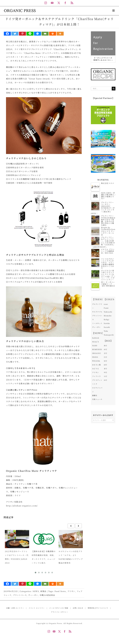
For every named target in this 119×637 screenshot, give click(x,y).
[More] (60, 34)
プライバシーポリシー (59, 612)
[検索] (113, 88)
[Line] (29, 34)
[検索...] (101, 88)
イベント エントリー (37, 608)
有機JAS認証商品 (47, 595)
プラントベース (20, 595)
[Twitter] (14, 34)
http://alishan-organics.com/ (22, 505)
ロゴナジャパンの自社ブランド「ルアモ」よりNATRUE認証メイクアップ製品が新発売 (71, 557)
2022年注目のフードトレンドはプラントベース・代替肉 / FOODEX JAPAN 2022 (17, 557)
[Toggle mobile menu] (113, 10)
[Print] (52, 34)
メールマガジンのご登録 (58, 608)
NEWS (36, 591)
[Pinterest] (22, 34)
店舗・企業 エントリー (15, 608)
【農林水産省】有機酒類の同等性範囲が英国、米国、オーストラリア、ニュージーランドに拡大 (43, 557)
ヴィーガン (33, 595)
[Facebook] (7, 34)
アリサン (71, 591)
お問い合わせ (78, 608)
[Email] (45, 34)
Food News (60, 591)
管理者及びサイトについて (98, 608)
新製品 (43, 591)
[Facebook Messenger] (37, 34)
